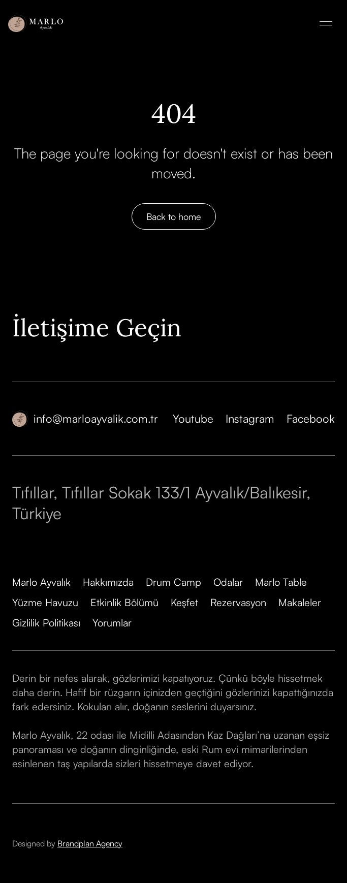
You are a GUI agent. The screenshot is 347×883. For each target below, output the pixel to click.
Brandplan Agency (89, 843)
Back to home (173, 216)
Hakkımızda (108, 582)
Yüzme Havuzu (45, 602)
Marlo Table (281, 582)
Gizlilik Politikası (46, 622)
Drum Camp (173, 582)
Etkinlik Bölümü (124, 602)
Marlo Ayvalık (41, 582)
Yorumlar (112, 622)
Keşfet (184, 602)
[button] (325, 23)
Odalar (228, 582)
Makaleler (299, 602)
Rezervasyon (238, 602)
